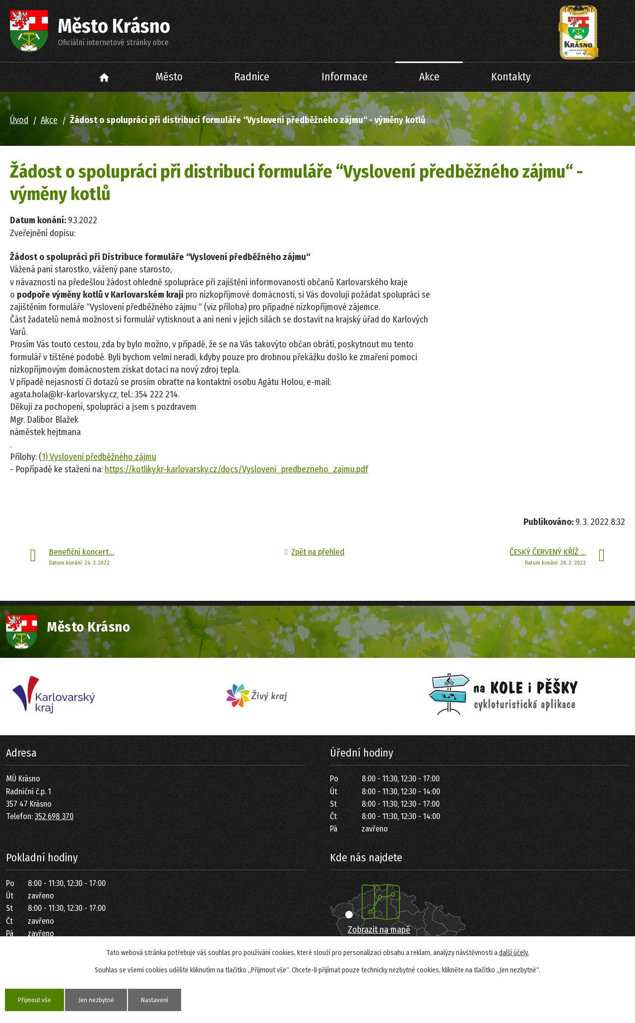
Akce (429, 76)
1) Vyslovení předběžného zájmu (99, 456)
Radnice (251, 76)
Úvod (104, 77)
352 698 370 (54, 816)
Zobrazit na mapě (379, 929)
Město (169, 76)
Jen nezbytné (101, 999)
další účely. (514, 952)
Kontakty (511, 76)
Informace (344, 76)
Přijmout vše (36, 999)
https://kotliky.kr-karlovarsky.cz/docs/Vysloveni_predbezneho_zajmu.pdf (236, 469)
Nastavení (162, 999)
